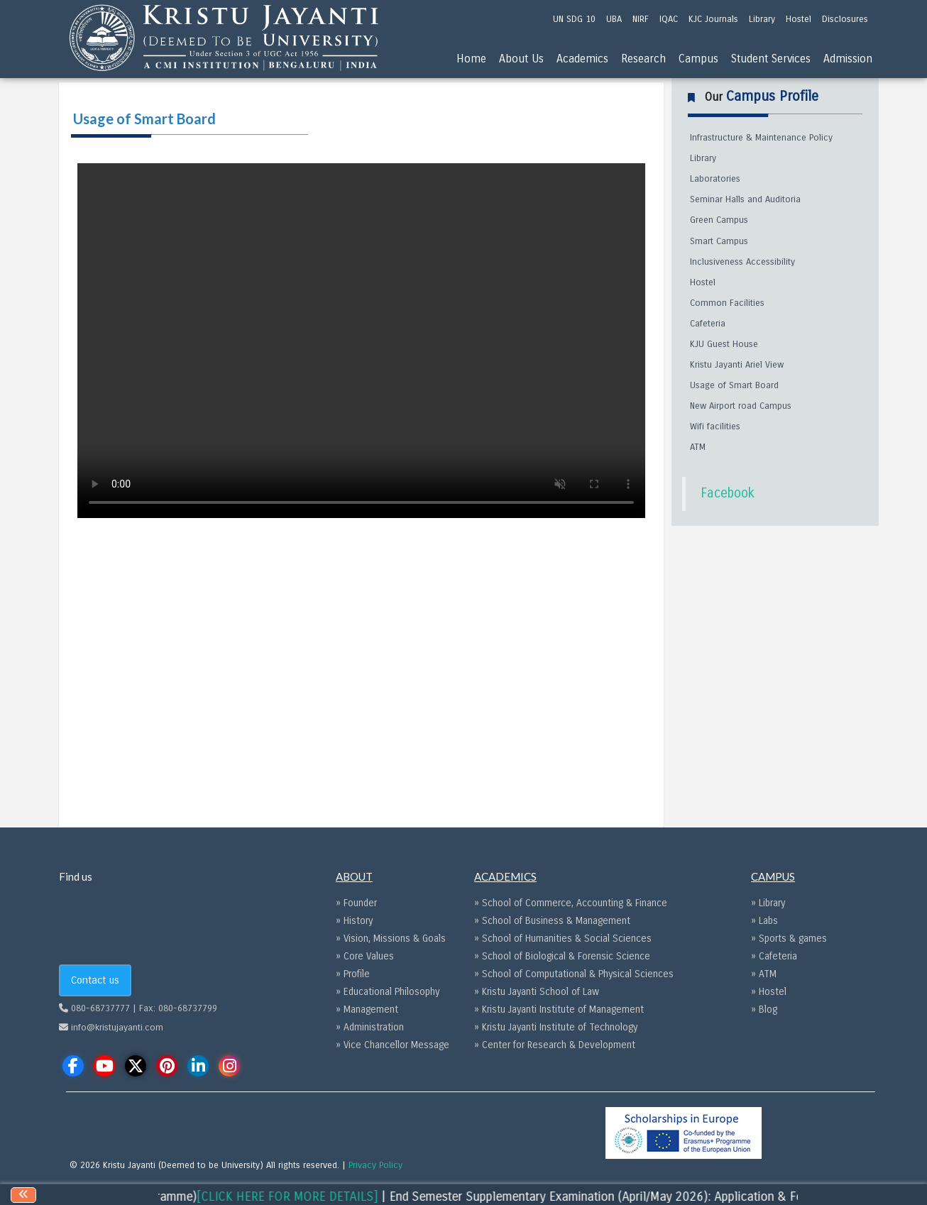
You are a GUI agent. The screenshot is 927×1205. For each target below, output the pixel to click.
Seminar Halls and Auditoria (745, 199)
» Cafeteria (774, 956)
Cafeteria (707, 323)
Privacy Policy (375, 1165)
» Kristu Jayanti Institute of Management (559, 1009)
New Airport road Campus (740, 406)
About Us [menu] (521, 58)
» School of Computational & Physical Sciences (574, 974)
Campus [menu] (698, 58)
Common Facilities (727, 303)
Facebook (728, 493)
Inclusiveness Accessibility (742, 262)
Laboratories (715, 179)
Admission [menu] (847, 58)
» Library (768, 903)
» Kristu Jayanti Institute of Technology (555, 1027)
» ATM (764, 974)
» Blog (764, 1009)
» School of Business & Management (552, 921)
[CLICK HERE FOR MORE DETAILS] (302, 1196)
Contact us (95, 980)
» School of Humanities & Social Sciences (563, 938)
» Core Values (365, 956)
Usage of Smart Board (734, 385)
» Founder (356, 903)
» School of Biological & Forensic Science (562, 956)
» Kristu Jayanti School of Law (536, 992)
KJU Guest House (724, 344)
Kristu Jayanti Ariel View (737, 364)
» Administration (370, 1027)
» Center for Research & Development (554, 1045)
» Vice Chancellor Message (392, 1045)
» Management (367, 1009)
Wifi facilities (715, 426)
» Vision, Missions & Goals (391, 938)
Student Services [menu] (771, 58)
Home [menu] (471, 58)
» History (354, 921)
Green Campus (719, 220)
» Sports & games (789, 938)
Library (703, 158)
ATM (698, 447)
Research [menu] (643, 58)
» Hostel (768, 992)
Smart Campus (719, 241)
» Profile (353, 974)
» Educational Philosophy (387, 992)
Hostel (702, 282)
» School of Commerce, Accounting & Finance (570, 903)
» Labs (764, 921)
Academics (582, 58)
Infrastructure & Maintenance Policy (761, 137)
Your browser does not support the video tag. (361, 340)
